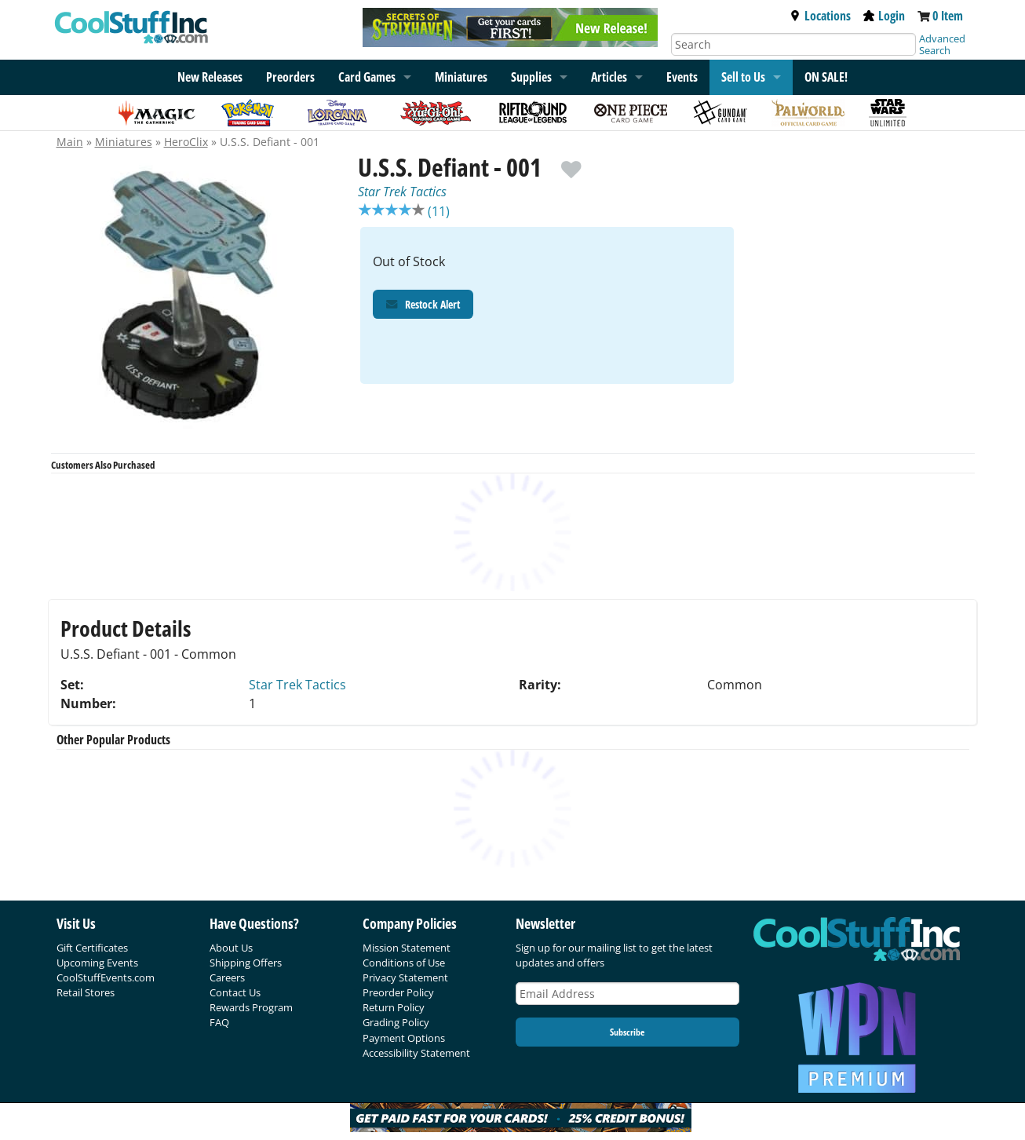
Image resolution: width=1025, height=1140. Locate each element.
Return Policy (394, 1007)
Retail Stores (86, 992)
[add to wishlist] (571, 162)
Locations (820, 15)
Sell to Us (743, 77)
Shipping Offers (246, 962)
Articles (609, 77)
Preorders (290, 77)
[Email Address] (628, 993)
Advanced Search (942, 44)
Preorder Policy (398, 992)
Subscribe (627, 1032)
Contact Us (235, 992)
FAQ (219, 1022)
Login (884, 15)
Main (70, 141)
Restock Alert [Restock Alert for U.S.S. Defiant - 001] (423, 305)
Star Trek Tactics (402, 191)
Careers (227, 977)
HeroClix (186, 141)
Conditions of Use (404, 962)
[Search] (793, 44)
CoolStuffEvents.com (106, 977)
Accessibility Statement (416, 1053)
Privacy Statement (405, 977)
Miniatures (461, 77)
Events (682, 77)
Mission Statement (406, 948)
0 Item (947, 15)
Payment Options (404, 1038)
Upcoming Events (97, 962)
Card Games (367, 77)
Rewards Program (251, 1007)
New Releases (210, 77)
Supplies (531, 77)
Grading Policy (396, 1022)
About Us (231, 948)
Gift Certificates (92, 948)
